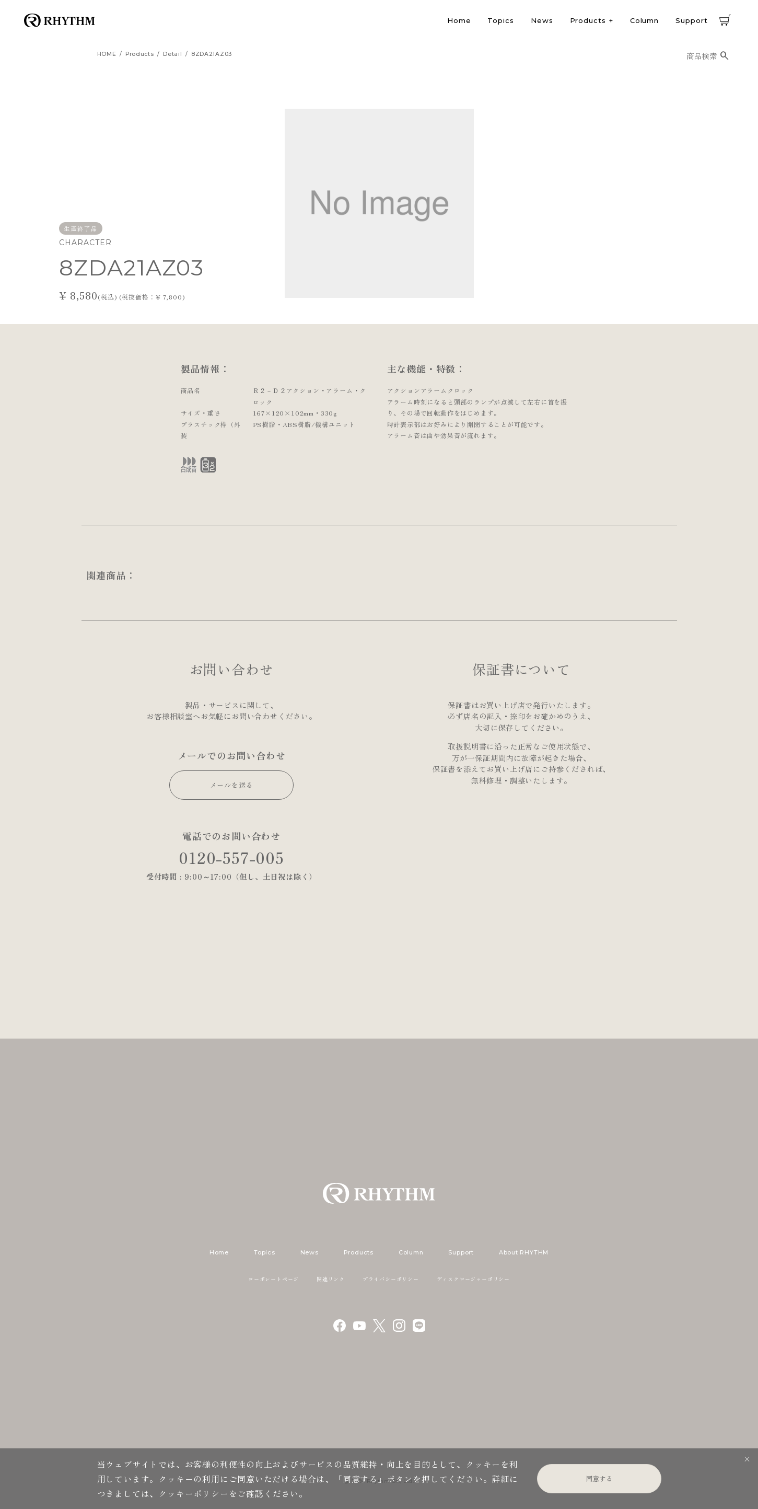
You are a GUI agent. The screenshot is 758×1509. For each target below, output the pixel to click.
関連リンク (331, 1279)
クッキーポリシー (193, 1493)
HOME (106, 54)
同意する (599, 1478)
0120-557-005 (231, 857)
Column (644, 20)
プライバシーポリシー (391, 1279)
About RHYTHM (524, 1252)
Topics (500, 20)
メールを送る (231, 785)
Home (459, 20)
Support (691, 20)
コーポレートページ (273, 1279)
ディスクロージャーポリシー (473, 1279)
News (542, 20)
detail (172, 54)
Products (588, 20)
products (139, 54)
